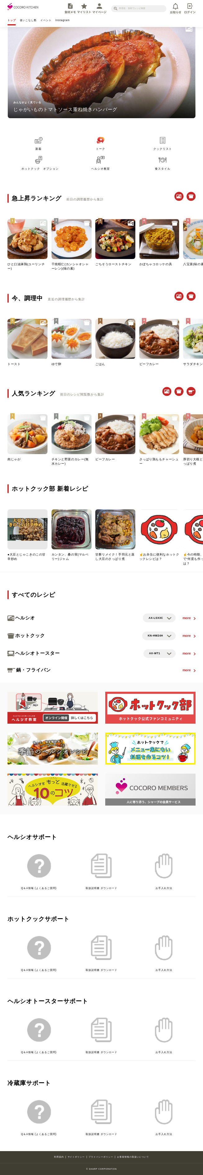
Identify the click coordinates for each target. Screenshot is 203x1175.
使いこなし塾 (28, 20)
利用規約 (59, 1157)
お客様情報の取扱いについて (133, 1157)
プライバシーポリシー (100, 1157)
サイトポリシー (76, 1157)
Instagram (63, 20)
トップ (11, 20)
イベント (46, 20)
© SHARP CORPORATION (101, 1169)
